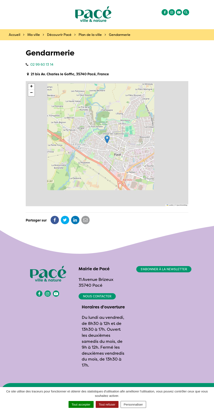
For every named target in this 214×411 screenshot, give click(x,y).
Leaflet (170, 205)
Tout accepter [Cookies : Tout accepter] (81, 404)
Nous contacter (97, 296)
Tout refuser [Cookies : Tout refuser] (107, 404)
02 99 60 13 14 (42, 64)
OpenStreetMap (181, 205)
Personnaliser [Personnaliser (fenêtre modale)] (133, 404)
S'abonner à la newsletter (164, 269)
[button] (107, 139)
